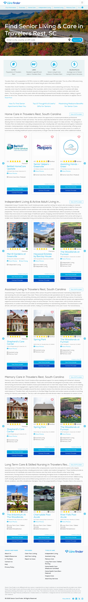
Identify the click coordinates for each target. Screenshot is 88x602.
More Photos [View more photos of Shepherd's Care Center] (12, 349)
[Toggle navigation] (82, 2)
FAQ (6, 564)
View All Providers (76, 114)
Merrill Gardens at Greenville (16, 255)
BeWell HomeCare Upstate (16, 167)
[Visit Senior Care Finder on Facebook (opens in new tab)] (73, 598)
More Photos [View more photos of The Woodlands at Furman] (65, 259)
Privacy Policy (9, 567)
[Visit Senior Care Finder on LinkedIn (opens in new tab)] (76, 598)
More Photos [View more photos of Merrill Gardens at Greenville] (12, 261)
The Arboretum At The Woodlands (16, 515)
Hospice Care (49, 576)
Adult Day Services (51, 579)
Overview (22, 7)
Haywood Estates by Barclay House (43, 255)
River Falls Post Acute (68, 515)
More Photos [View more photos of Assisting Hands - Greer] (65, 171)
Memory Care (70, 7)
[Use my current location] (69, 39)
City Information (10, 7)
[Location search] (44, 39)
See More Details (17, 189)
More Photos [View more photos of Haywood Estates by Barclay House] (39, 261)
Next (85, 163)
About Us (8, 553)
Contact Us (8, 562)
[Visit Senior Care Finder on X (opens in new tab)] (79, 598)
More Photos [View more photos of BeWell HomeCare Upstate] (12, 173)
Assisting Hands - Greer (69, 165)
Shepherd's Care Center (15, 342)
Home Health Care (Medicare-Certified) (52, 567)
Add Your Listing (30, 556)
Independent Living (45, 7)
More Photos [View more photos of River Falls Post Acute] (65, 522)
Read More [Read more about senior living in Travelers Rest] (8, 98)
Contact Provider (17, 193)
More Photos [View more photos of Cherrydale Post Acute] (39, 522)
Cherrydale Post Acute (42, 515)
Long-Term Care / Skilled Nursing (53, 563)
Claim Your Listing (31, 553)
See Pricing (23, 261)
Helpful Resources (11, 556)
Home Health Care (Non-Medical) (53, 572)
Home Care (32, 7)
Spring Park (40, 339)
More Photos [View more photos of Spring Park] (39, 346)
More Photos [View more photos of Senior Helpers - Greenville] (39, 171)
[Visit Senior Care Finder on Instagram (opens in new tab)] (82, 598)
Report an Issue (30, 559)
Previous (3, 163)
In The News (9, 559)
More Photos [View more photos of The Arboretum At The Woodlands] (12, 522)
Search (77, 40)
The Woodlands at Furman (69, 253)
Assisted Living (58, 7)
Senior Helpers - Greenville (42, 165)
